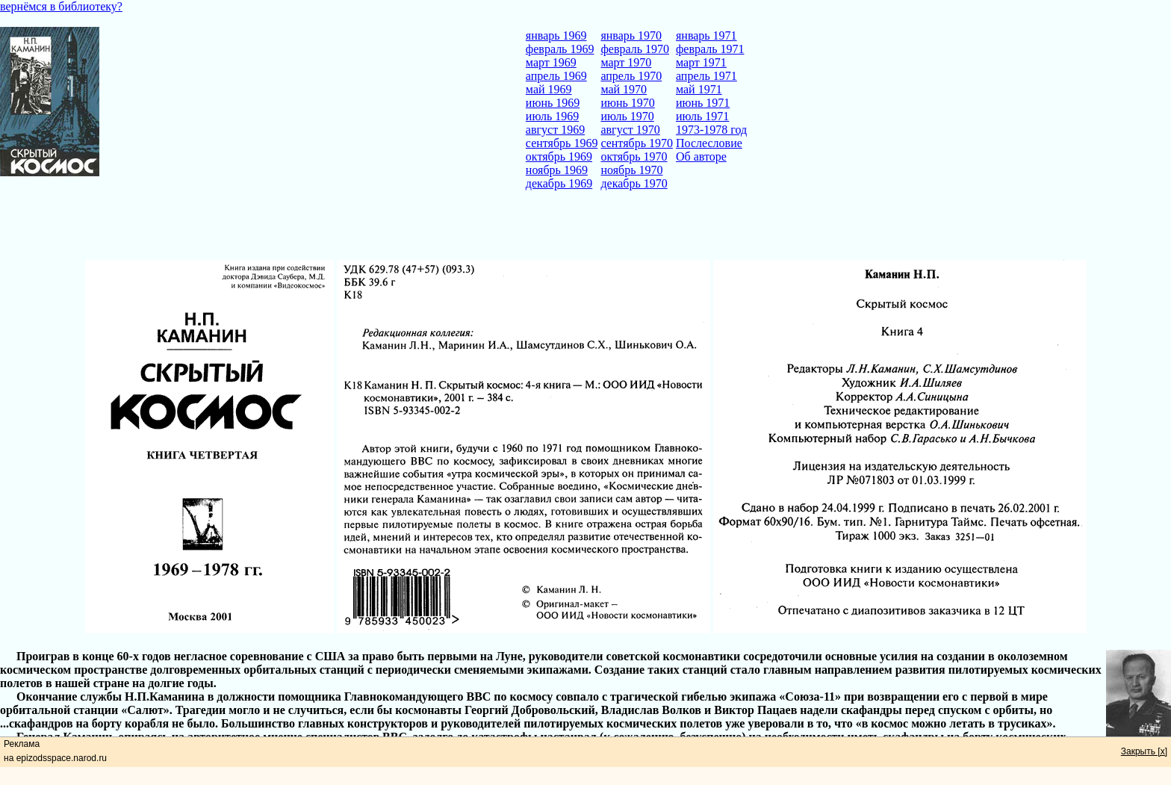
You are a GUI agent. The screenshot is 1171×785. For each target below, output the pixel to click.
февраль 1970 (634, 49)
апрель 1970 (631, 75)
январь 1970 (631, 35)
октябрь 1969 (559, 156)
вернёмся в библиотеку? (61, 6)
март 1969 (551, 62)
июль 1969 (552, 116)
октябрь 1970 (633, 156)
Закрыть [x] (1144, 751)
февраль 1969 (560, 49)
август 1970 (629, 129)
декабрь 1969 (559, 183)
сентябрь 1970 (636, 143)
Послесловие (709, 143)
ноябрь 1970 (631, 170)
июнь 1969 (553, 102)
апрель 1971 (706, 75)
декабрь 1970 (633, 183)
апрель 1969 (556, 75)
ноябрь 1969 (557, 170)
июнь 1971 (703, 102)
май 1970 (623, 89)
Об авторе (701, 156)
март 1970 (625, 62)
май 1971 (699, 89)
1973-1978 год (711, 129)
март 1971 (701, 62)
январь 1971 (706, 35)
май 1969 (549, 89)
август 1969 (555, 129)
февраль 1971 (710, 49)
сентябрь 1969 (562, 143)
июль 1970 (626, 116)
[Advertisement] (585, 226)
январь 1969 (556, 35)
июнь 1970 (627, 102)
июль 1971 (702, 116)
